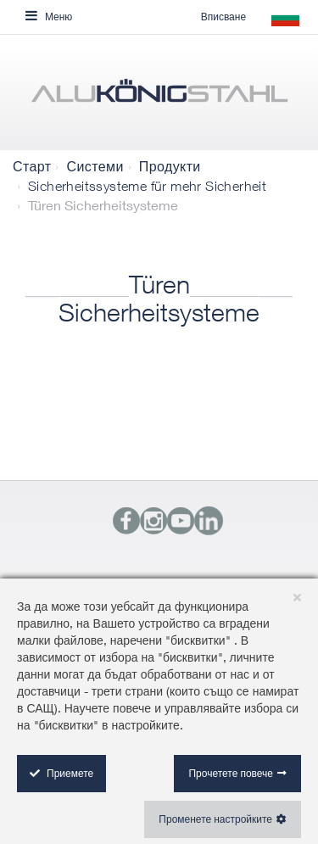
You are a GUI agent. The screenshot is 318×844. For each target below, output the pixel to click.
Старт (32, 166)
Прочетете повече (230, 773)
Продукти (170, 166)
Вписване (223, 16)
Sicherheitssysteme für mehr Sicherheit (147, 185)
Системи (94, 166)
